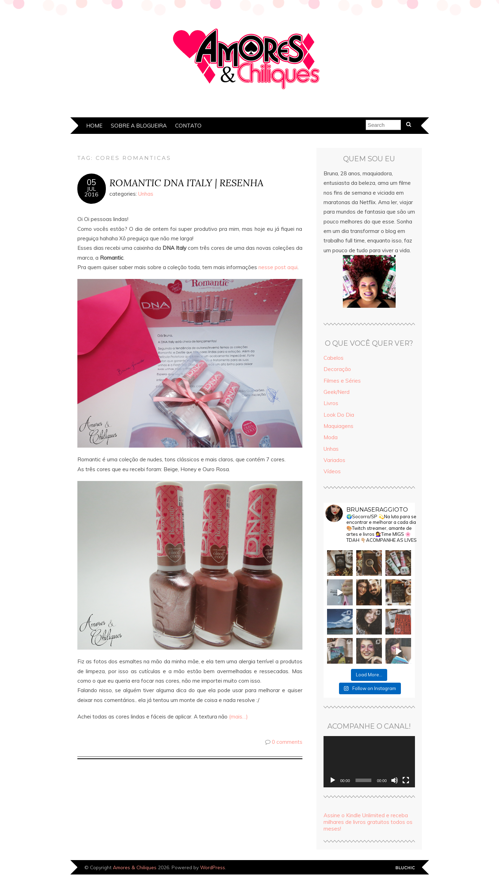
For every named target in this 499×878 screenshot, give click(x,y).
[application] (369, 761)
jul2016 (91, 191)
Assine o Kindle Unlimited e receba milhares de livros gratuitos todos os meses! (368, 822)
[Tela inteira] (405, 780)
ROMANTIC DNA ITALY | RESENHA (186, 182)
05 (91, 182)
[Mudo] (394, 780)
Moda (331, 437)
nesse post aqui (277, 267)
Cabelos (334, 358)
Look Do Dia (339, 414)
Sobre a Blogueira (139, 125)
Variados (334, 460)
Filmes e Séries (342, 380)
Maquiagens (338, 426)
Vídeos (332, 471)
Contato (188, 125)
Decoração (337, 369)
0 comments (287, 742)
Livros (331, 403)
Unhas (145, 193)
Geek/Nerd (337, 392)
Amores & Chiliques (134, 867)
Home (94, 125)
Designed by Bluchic (405, 868)
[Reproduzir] (332, 780)
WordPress (212, 867)
